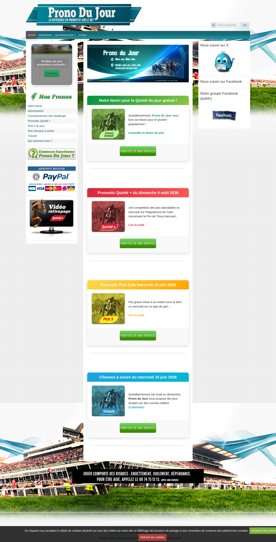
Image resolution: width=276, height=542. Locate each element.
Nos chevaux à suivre (41, 130)
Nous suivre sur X (214, 45)
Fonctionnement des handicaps (47, 115)
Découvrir (51, 73)
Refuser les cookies (152, 537)
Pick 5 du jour (36, 125)
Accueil (31, 35)
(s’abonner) (136, 407)
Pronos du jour (196, 11)
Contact (82, 35)
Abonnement (45, 35)
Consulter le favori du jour (146, 132)
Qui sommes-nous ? (65, 35)
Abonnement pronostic (127, 493)
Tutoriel (32, 135)
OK (245, 25)
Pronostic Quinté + (39, 120)
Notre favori (35, 105)
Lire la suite (136, 224)
